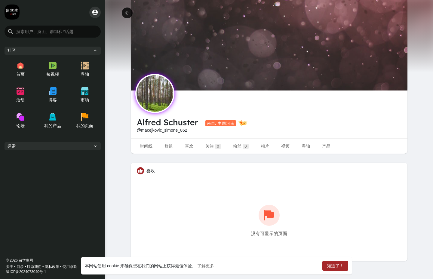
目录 (20, 267)
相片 (265, 146)
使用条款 (70, 267)
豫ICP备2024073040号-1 (26, 272)
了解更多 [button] (205, 265)
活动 (20, 94)
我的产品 (52, 120)
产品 (326, 146)
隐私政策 (52, 267)
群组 (168, 146)
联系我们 (34, 267)
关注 (213, 146)
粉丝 (241, 146)
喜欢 (189, 146)
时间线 (146, 146)
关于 (9, 267)
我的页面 (84, 120)
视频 (285, 146)
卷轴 (85, 69)
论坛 (20, 120)
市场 (85, 94)
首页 (20, 69)
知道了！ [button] (335, 265)
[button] (53, 32)
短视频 (52, 69)
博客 (52, 94)
